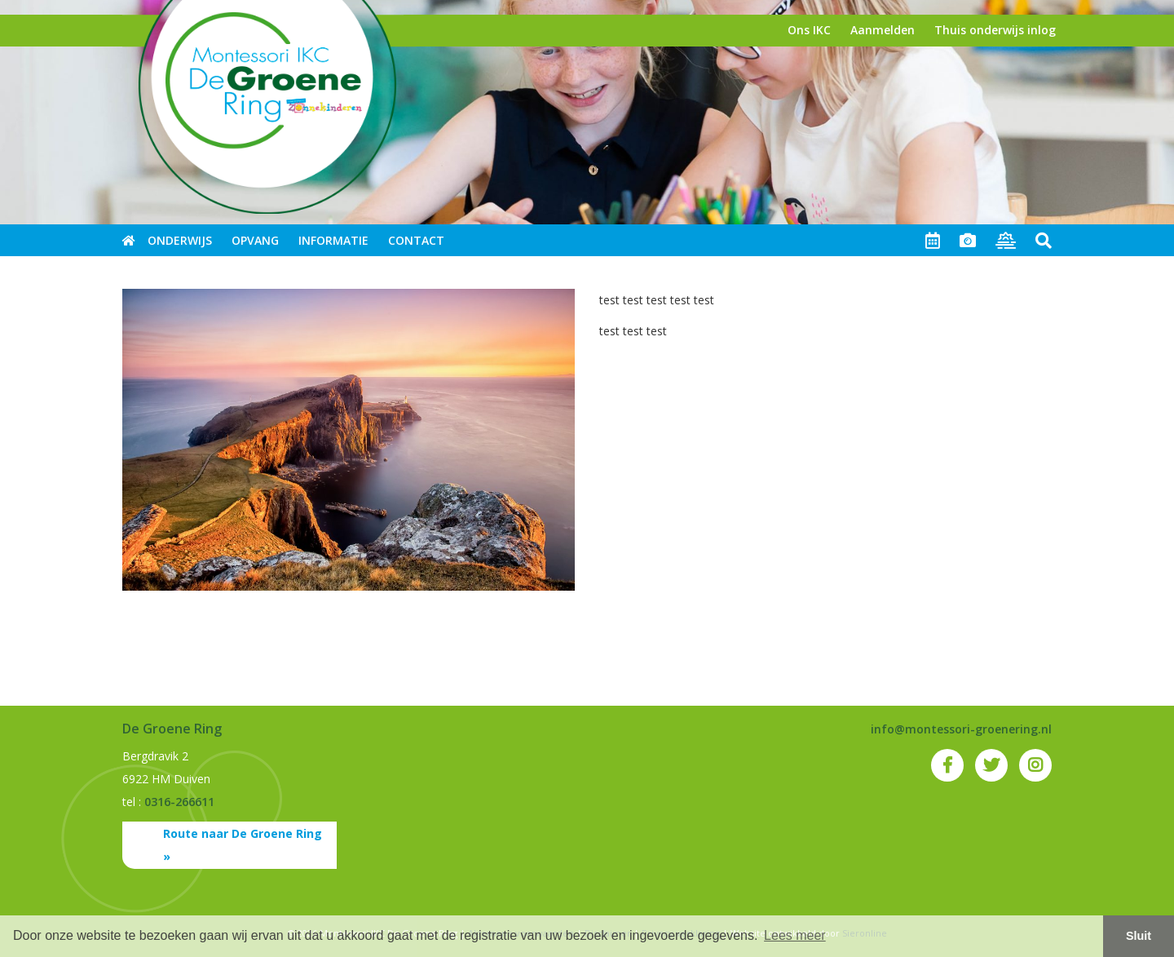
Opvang (255, 240)
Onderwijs (180, 240)
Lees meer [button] (795, 935)
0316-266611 (179, 801)
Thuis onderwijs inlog (995, 30)
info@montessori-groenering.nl (961, 729)
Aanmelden (882, 30)
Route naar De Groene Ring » (242, 845)
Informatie (333, 240)
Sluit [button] (1138, 935)
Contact (416, 240)
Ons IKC (809, 30)
